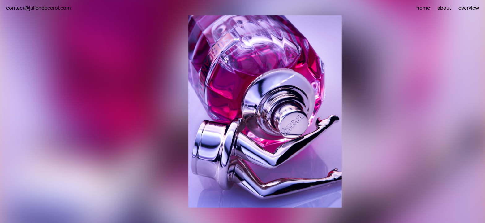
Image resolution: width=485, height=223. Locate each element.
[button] (363, 98)
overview (468, 8)
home (423, 8)
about (444, 8)
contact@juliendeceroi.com (38, 8)
